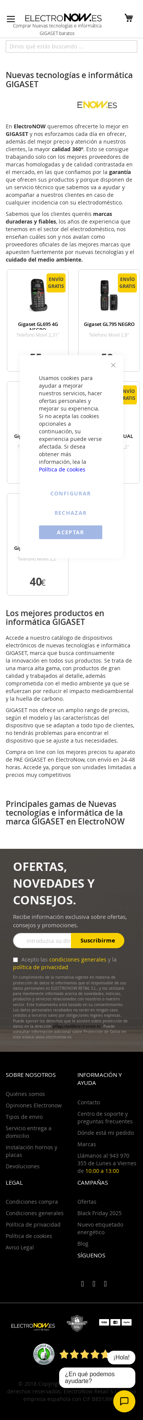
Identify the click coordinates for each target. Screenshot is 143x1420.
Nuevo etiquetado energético (100, 1228)
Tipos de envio (24, 1116)
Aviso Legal (20, 1247)
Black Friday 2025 (99, 1213)
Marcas (86, 1144)
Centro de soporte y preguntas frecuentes (105, 1117)
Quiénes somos (25, 1093)
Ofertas (86, 1201)
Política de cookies (62, 469)
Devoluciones (23, 1166)
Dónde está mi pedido (105, 1132)
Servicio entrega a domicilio (28, 1131)
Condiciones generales (35, 1213)
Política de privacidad (33, 1224)
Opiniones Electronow (34, 1105)
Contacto (88, 1102)
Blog (82, 1243)
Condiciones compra (32, 1201)
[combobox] (71, 46)
